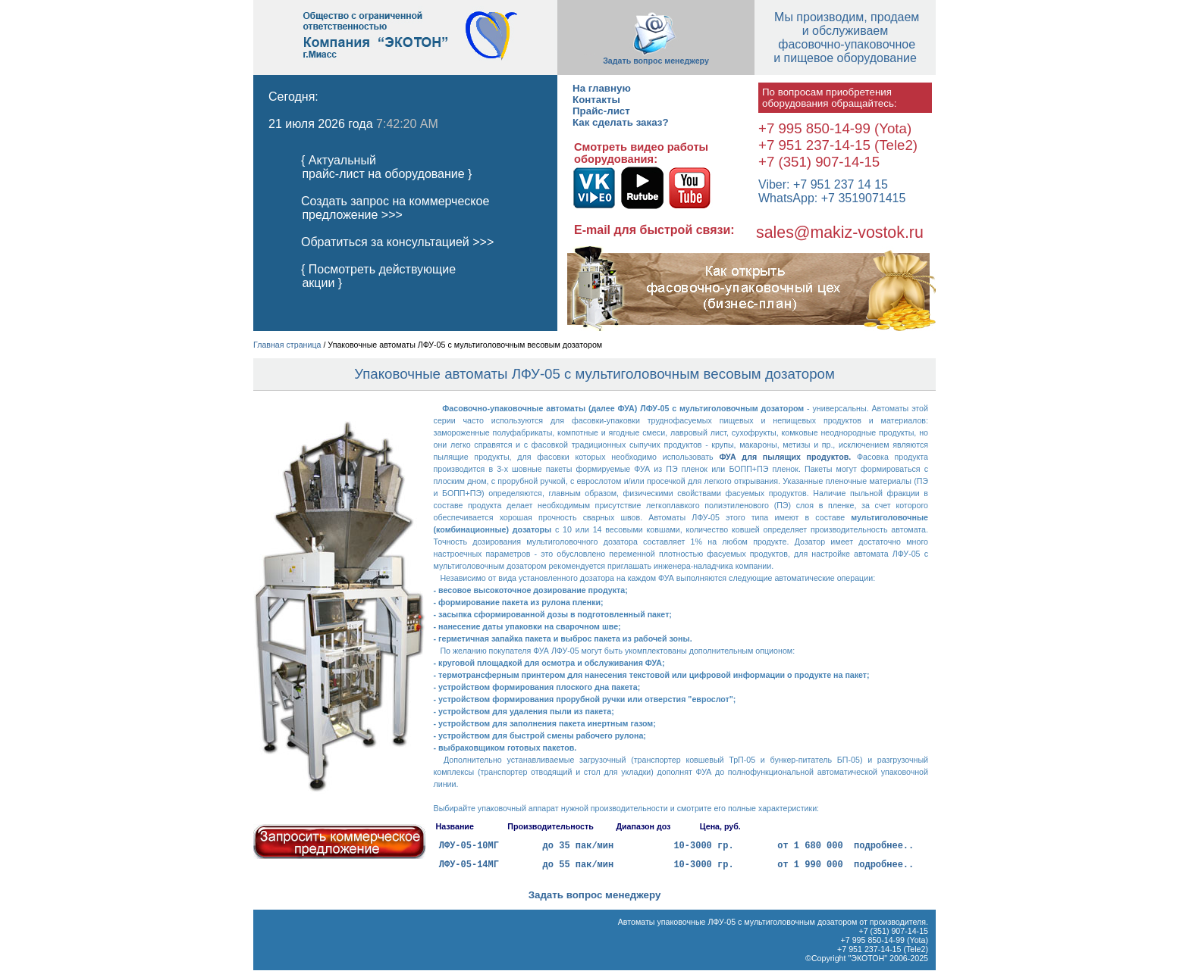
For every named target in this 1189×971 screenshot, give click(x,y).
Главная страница (287, 344)
